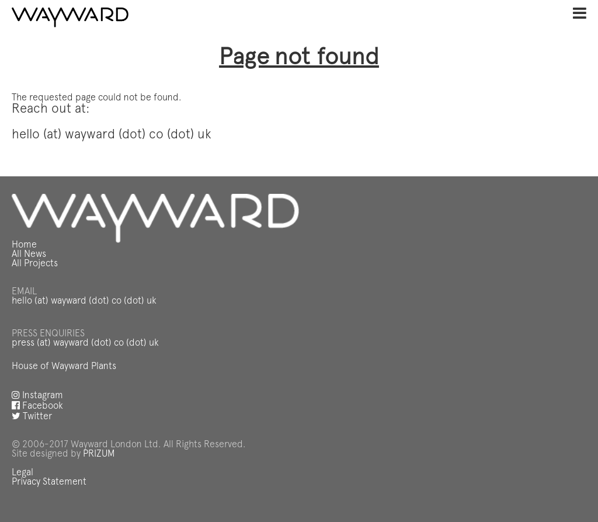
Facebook (37, 406)
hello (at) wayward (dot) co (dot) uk (84, 301)
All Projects (35, 264)
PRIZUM (99, 454)
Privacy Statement (49, 482)
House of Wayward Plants (64, 366)
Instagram (37, 396)
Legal (22, 473)
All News (29, 254)
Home (24, 245)
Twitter (32, 417)
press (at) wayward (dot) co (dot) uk (85, 343)
